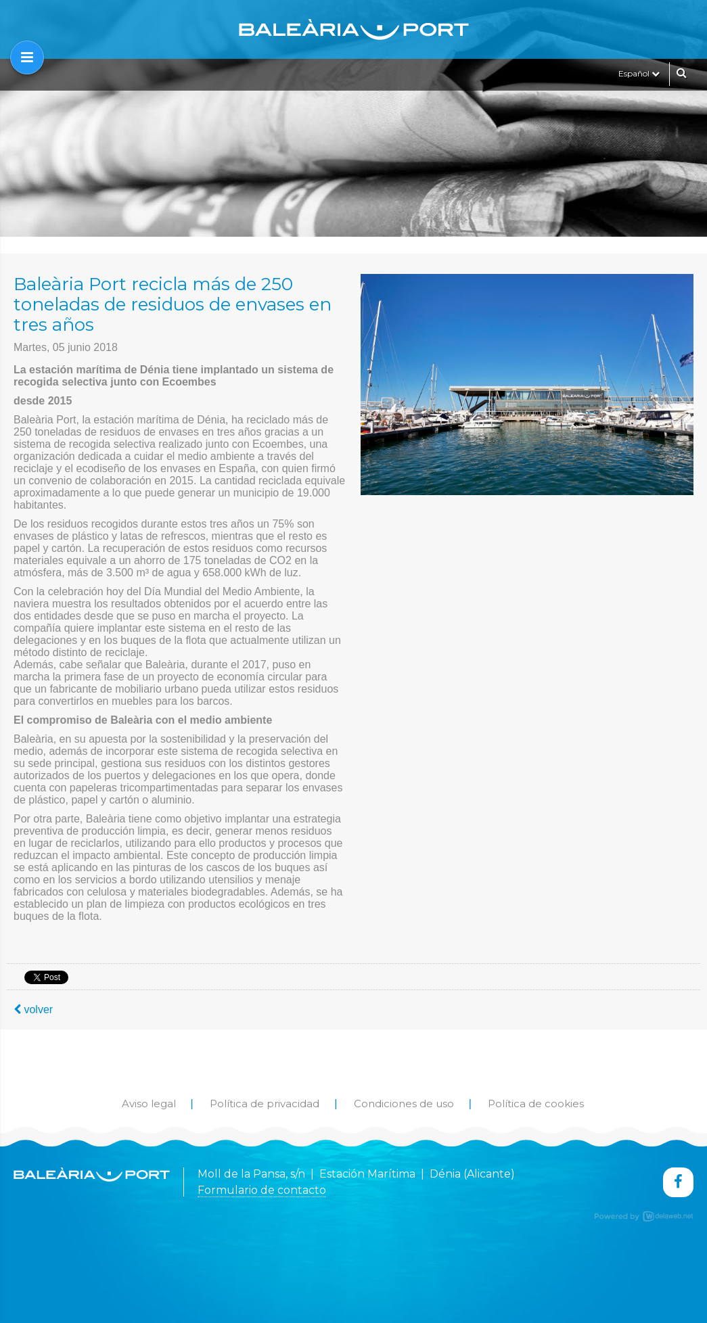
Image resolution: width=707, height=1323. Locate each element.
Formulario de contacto (262, 1190)
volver (33, 1009)
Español (639, 73)
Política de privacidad (264, 1103)
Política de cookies (536, 1103)
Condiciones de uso (404, 1103)
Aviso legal (149, 1103)
